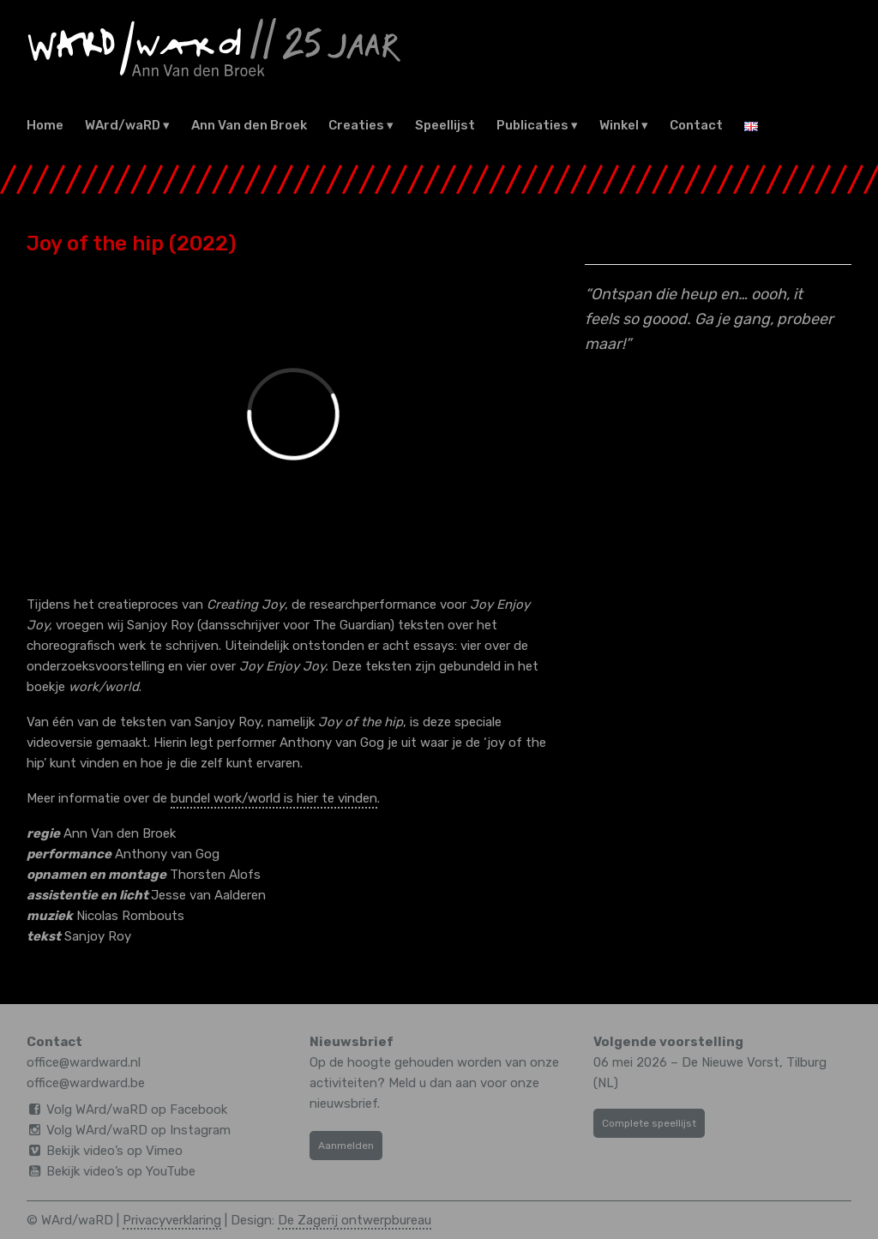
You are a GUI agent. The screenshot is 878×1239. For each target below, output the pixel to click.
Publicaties (532, 125)
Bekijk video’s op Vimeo (114, 1150)
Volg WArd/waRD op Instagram (138, 1130)
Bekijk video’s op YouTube (120, 1171)
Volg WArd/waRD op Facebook (136, 1109)
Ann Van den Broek (249, 125)
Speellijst (445, 125)
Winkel (619, 125)
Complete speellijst (649, 1123)
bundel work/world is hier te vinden (274, 798)
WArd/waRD (122, 125)
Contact (696, 125)
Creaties (356, 125)
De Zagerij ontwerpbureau (354, 1220)
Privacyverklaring (172, 1220)
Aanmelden (346, 1146)
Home (45, 125)
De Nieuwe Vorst (730, 1062)
